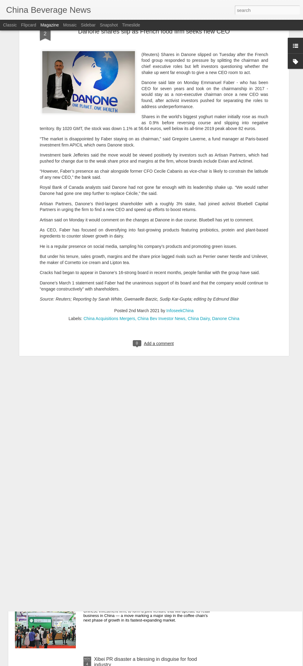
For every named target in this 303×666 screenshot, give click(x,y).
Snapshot (109, 25)
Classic (10, 25)
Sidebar (88, 25)
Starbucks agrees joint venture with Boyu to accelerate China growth (141, 592)
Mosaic (69, 25)
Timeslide (131, 25)
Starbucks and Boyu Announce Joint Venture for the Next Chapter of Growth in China (150, 454)
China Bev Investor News (161, 234)
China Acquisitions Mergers (109, 234)
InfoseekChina (180, 226)
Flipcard (28, 25)
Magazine (50, 25)
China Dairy (199, 234)
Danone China (225, 234)
